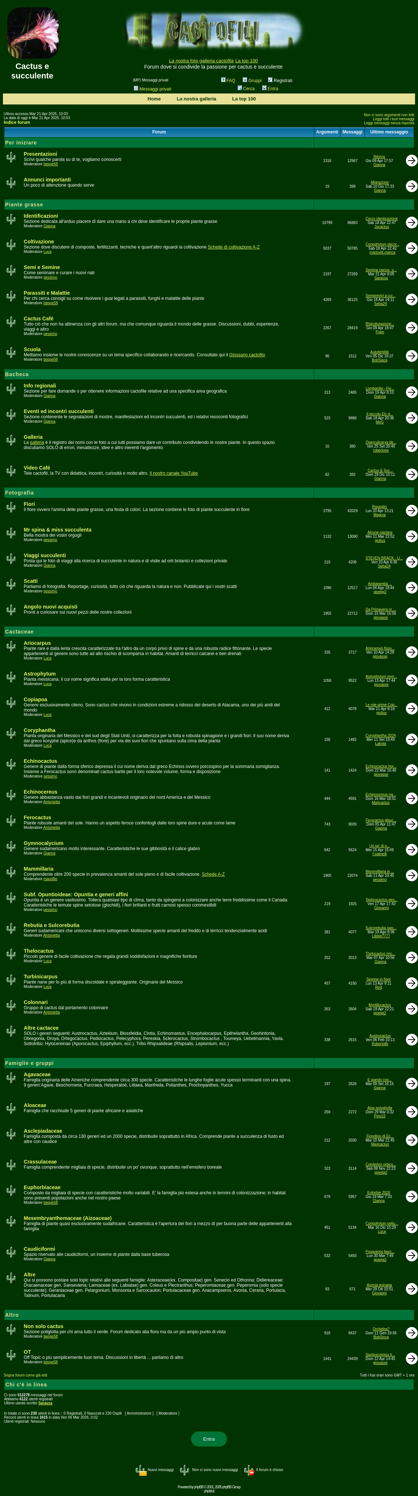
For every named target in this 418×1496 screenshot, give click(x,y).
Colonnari (36, 1002)
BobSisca (379, 360)
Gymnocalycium (43, 843)
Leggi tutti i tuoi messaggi (393, 119)
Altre (30, 1275)
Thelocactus (39, 951)
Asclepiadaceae (43, 1131)
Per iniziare (21, 143)
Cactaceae (19, 632)
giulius (380, 541)
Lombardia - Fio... (380, 388)
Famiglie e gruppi (29, 1063)
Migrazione (380, 182)
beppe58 (51, 164)
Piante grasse (24, 204)
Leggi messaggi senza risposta (389, 123)
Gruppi (252, 80)
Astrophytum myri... (381, 677)
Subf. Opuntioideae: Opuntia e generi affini (76, 894)
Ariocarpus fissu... (380, 648)
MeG (380, 422)
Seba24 (380, 304)
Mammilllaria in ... (380, 872)
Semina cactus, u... (381, 270)
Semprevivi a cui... (381, 296)
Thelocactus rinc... (380, 954)
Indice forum (17, 122)
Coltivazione (39, 242)
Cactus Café (39, 318)
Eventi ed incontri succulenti (59, 411)
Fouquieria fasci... (380, 1252)
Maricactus (380, 803)
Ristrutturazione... (380, 324)
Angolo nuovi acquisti (50, 607)
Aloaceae (35, 1105)
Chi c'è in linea (26, 1384)
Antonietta (51, 802)
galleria (37, 442)
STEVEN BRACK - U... (384, 558)
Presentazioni (40, 154)
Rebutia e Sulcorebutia (52, 925)
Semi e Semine (42, 267)
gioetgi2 (380, 592)
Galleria (33, 437)
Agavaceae (37, 1074)
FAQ (228, 80)
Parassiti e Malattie (47, 293)
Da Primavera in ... (381, 609)
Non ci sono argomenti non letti (389, 115)
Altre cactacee (41, 1028)
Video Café (37, 468)
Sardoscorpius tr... (380, 1355)
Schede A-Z (213, 874)
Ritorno (379, 157)
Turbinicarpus (41, 976)
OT (27, 1352)
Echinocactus (40, 761)
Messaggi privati (152, 89)
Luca (48, 252)
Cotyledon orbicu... (381, 1164)
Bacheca (17, 374)
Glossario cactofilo (247, 354)
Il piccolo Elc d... (380, 414)
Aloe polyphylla (379, 1108)
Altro (12, 1315)
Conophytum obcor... (382, 244)
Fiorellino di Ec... (380, 1136)
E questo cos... (379, 1080)
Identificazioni (41, 216)
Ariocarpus (37, 643)
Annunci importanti (47, 180)
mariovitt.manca (383, 252)
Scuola (32, 349)
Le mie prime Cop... (381, 705)
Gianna (379, 165)
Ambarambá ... (380, 584)
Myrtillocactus (379, 1005)
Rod (378, 987)
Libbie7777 (381, 936)
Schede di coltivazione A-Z (234, 247)
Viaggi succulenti (45, 555)
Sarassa (381, 278)
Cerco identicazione (382, 219)
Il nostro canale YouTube (174, 473)
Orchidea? (381, 1329)
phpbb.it (209, 1491)
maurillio (50, 879)
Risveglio (379, 507)
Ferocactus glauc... (381, 820)
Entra (270, 88)
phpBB (198, 1487)
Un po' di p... (379, 846)
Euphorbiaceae (42, 1187)
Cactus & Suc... (380, 470)
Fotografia (19, 493)
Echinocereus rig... (381, 795)
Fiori (29, 504)
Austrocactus (380, 1036)
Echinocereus (41, 792)
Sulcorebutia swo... (381, 928)
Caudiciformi (39, 1249)
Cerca (246, 88)
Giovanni (381, 908)
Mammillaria (39, 869)
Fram (380, 332)
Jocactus (381, 227)
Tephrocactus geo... (381, 900)
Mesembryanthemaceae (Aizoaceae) (68, 1218)
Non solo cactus (43, 1326)
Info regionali (40, 386)
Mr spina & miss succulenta (57, 530)
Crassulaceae (40, 1162)
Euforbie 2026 (378, 1193)
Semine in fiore (378, 979)
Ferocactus (37, 817)
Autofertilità (379, 352)
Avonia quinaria (379, 1285)
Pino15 (379, 1116)
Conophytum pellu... (382, 1223)
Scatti (31, 581)
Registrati (280, 80)
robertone (381, 450)
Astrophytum (40, 674)
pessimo (50, 277)
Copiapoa (35, 699)
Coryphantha (39, 730)
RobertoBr (380, 1044)
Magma (379, 515)
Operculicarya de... (381, 442)
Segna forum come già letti (25, 1375)
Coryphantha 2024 (381, 736)
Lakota (380, 744)
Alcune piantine (379, 532)
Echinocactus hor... (381, 766)
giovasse (381, 617)
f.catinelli (380, 854)
